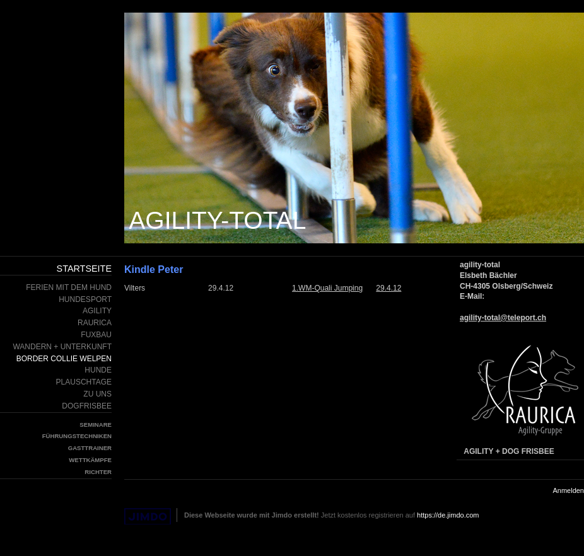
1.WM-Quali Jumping (327, 288)
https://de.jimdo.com (448, 515)
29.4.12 (388, 288)
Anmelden (568, 490)
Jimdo (147, 516)
